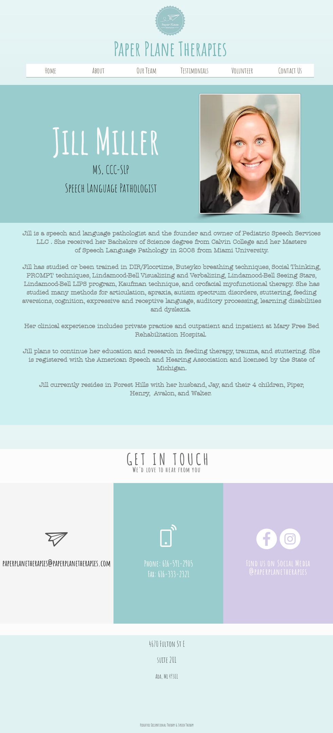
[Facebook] (266, 539)
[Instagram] (290, 539)
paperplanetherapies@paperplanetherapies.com (56, 563)
